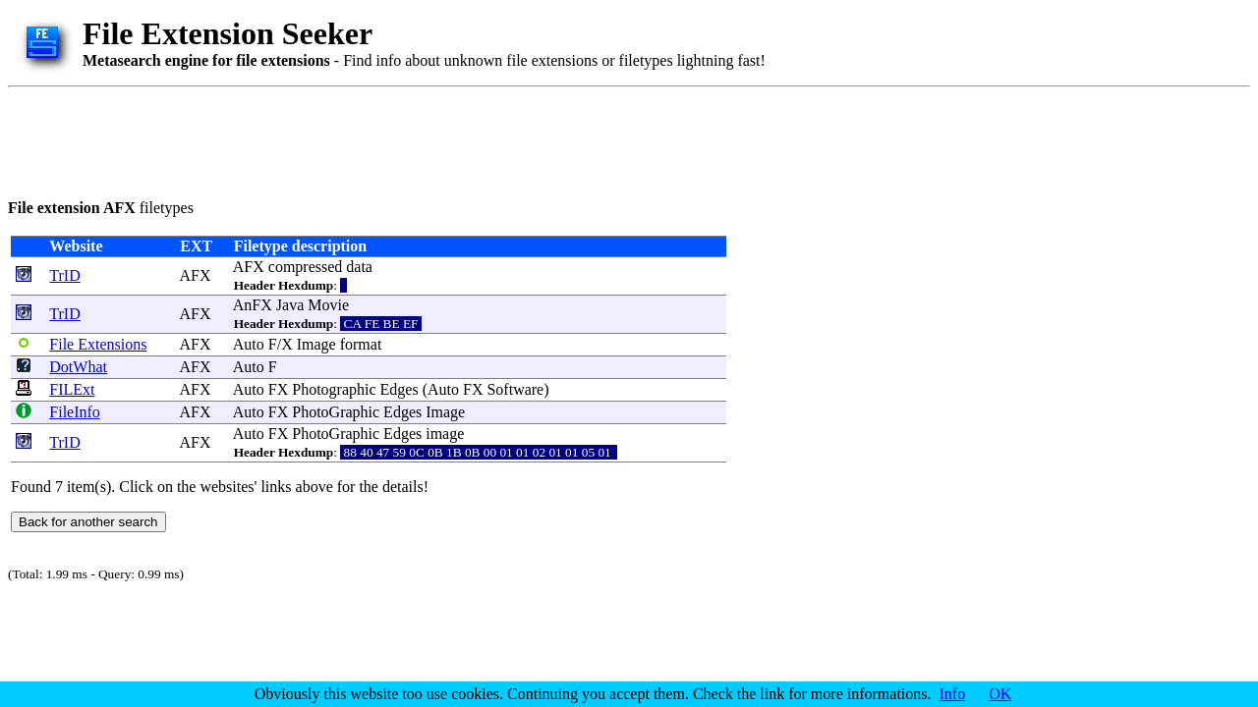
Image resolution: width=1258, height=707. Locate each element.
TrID (64, 275)
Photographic (333, 389)
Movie (328, 305)
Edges (399, 389)
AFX (194, 275)
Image (316, 344)
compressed (305, 266)
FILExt (71, 389)
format (361, 344)
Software (514, 389)
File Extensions (97, 344)
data (359, 266)
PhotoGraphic (335, 412)
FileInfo (74, 412)
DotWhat (78, 366)
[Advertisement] (365, 139)
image (445, 433)
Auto (248, 344)
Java (290, 305)
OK (1000, 693)
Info (953, 693)
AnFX (252, 305)
